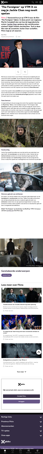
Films (3, 18)
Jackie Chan (12, 24)
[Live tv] (13, 451)
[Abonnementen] (37, 451)
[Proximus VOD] (28, 451)
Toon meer (21, 372)
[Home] (5, 451)
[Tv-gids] (20, 451)
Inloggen (21, 401)
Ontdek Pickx (21, 396)
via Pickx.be (9, 210)
